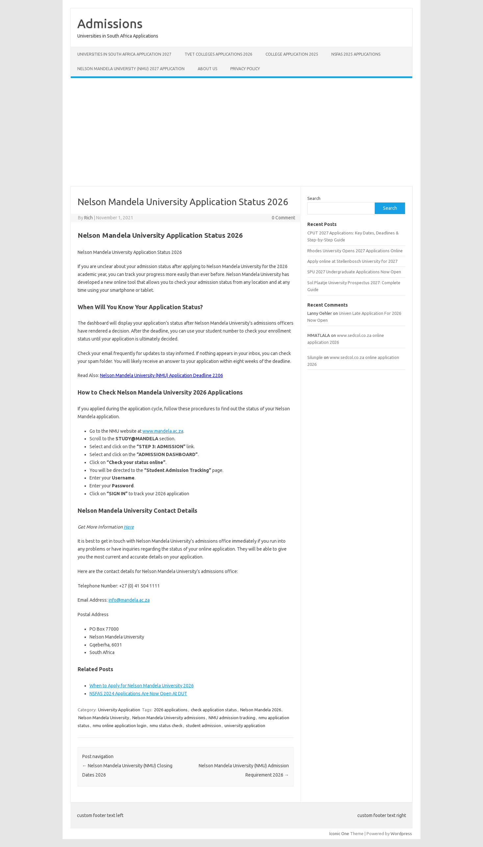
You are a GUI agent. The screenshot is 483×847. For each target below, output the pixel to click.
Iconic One (339, 833)
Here (129, 527)
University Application (119, 709)
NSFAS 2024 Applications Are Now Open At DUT (138, 693)
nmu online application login (119, 725)
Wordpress (401, 833)
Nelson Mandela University (103, 717)
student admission (203, 725)
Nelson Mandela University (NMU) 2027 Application (131, 69)
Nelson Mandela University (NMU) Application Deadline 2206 (161, 375)
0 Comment (283, 217)
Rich (88, 217)
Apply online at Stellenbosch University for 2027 (352, 261)
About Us (207, 69)
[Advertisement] (241, 132)
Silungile (315, 357)
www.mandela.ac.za (162, 431)
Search (313, 198)
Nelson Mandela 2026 (260, 709)
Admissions (109, 23)
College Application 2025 (292, 54)
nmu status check (166, 725)
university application (244, 725)
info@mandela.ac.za (129, 600)
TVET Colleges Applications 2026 (218, 54)
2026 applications (171, 709)
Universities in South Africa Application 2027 (124, 54)
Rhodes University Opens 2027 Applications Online (355, 250)
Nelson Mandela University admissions (168, 717)
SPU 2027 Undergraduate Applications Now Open (354, 271)
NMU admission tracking (232, 717)
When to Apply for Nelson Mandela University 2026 (141, 685)
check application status (214, 709)
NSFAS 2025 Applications (355, 54)
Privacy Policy (245, 69)
